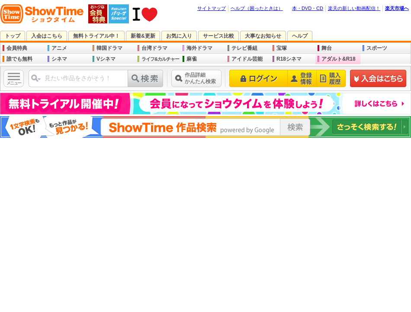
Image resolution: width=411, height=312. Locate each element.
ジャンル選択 (35, 81)
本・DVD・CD (307, 8)
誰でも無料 (19, 59)
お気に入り (179, 36)
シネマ (59, 59)
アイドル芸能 (247, 59)
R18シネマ (289, 59)
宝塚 (281, 48)
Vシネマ (106, 59)
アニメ (59, 48)
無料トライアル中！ (96, 36)
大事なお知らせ (263, 36)
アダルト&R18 (338, 59)
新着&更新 (143, 36)
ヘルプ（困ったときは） (257, 8)
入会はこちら (46, 36)
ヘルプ (300, 36)
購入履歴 (331, 78)
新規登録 (378, 78)
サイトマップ (211, 8)
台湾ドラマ (154, 48)
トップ (12, 36)
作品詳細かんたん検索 (200, 78)
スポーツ (376, 48)
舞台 (326, 48)
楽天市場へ (397, 8)
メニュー (13, 83)
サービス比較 (218, 36)
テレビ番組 (244, 48)
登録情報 (302, 78)
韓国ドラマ (109, 48)
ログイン (258, 78)
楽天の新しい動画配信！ (354, 8)
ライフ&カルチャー (160, 59)
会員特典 (16, 48)
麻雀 (191, 59)
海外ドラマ (199, 48)
